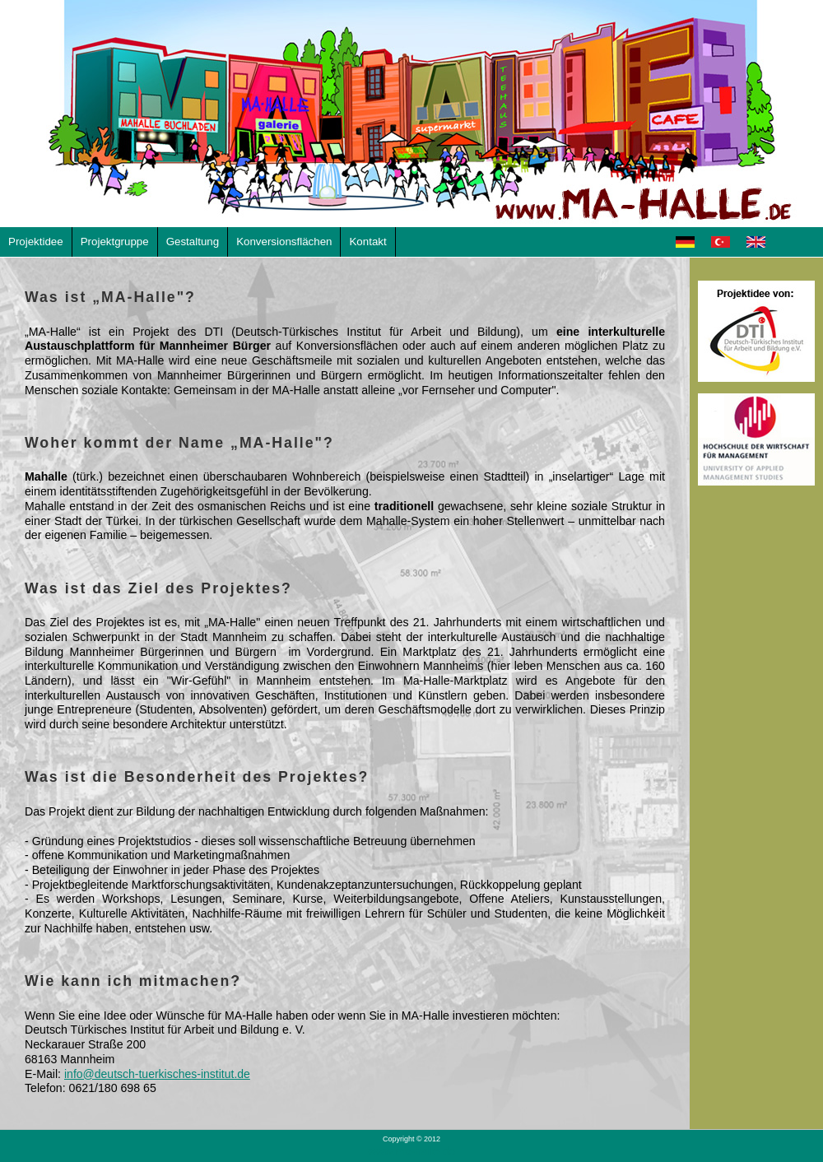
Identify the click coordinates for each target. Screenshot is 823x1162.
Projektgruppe (115, 241)
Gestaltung (192, 241)
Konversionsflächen (284, 241)
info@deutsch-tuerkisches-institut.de (157, 1074)
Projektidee (35, 241)
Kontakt (367, 241)
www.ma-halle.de (412, 1151)
